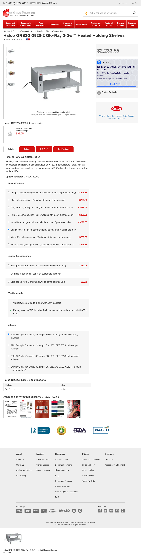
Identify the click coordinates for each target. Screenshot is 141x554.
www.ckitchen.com (63, 525)
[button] (43, 3)
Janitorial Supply (109, 24)
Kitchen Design (42, 465)
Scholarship (21, 476)
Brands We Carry (62, 486)
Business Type (132, 24)
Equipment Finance (63, 481)
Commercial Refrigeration (26, 24)
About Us (20, 459)
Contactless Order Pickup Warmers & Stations (49, 31)
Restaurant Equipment (10, 24)
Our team (20, 465)
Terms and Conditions (91, 459)
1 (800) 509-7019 (15, 3)
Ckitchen (6, 31)
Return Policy (88, 476)
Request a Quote (43, 470)
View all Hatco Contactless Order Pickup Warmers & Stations (116, 117)
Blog (57, 476)
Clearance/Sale (61, 459)
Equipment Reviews (63, 465)
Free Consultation (43, 459)
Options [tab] (27, 149)
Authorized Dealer (24, 470)
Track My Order (89, 481)
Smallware (54, 24)
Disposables (81, 24)
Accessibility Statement (115, 465)
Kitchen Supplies (120, 24)
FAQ (57, 497)
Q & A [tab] (44, 149)
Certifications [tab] (63, 149)
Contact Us (109, 459)
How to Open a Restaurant (66, 492)
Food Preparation (41, 24)
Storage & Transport (67, 24)
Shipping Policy (88, 465)
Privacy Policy (88, 470)
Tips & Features (62, 470)
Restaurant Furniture (95, 24)
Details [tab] (11, 149)
